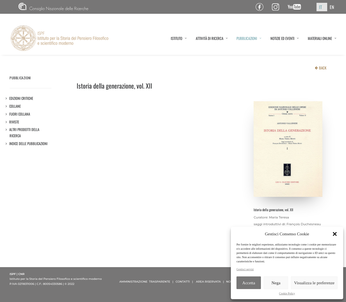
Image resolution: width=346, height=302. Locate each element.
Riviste (14, 122)
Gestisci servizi (245, 269)
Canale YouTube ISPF (296, 6)
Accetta (248, 283)
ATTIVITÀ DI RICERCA (212, 38)
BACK (322, 68)
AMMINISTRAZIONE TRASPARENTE (144, 281)
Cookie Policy (287, 293)
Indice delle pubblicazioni (28, 143)
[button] (335, 234)
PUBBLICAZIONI (248, 38)
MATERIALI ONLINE (322, 38)
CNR (53, 6)
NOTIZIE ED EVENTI (284, 38)
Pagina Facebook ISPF (262, 6)
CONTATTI (183, 281)
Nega (276, 283)
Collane (15, 106)
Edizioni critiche (21, 98)
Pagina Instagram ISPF (277, 6)
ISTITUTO (179, 38)
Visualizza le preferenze (314, 283)
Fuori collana (20, 114)
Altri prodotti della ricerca (24, 132)
